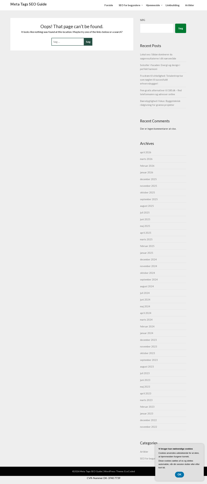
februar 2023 (147, 406)
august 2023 (147, 366)
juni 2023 (145, 379)
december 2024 (148, 259)
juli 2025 (145, 212)
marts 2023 (146, 400)
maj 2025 (145, 225)
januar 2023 (146, 413)
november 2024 (148, 266)
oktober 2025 (147, 192)
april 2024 (145, 313)
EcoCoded (129, 471)
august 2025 (147, 205)
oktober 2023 (147, 353)
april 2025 (145, 232)
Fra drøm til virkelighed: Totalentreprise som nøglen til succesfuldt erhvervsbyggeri (161, 79)
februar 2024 (147, 326)
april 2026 (145, 152)
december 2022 (148, 420)
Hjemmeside (153, 5)
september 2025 (149, 199)
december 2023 (148, 339)
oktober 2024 (147, 272)
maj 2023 (145, 386)
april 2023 (145, 393)
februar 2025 (147, 246)
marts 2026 (146, 158)
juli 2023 (145, 373)
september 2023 (149, 359)
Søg (142, 19)
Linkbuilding (173, 5)
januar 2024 (146, 333)
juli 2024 (145, 292)
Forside (108, 5)
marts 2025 (146, 239)
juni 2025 (145, 219)
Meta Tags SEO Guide (28, 4)
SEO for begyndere (129, 5)
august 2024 (147, 286)
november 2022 (148, 426)
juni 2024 (145, 299)
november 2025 (148, 185)
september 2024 (149, 279)
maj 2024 (145, 306)
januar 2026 (146, 172)
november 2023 (148, 346)
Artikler (189, 5)
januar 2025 (146, 252)
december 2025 (148, 179)
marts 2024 (146, 319)
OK (179, 474)
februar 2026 (147, 165)
